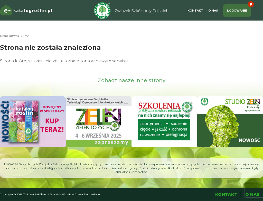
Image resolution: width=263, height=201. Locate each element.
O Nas (213, 10)
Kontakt (195, 10)
